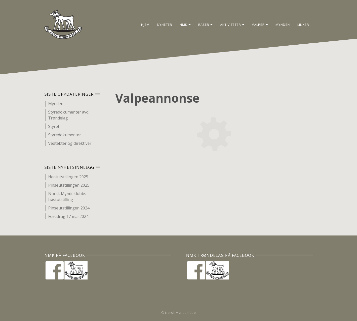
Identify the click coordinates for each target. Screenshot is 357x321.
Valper (260, 24)
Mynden (283, 24)
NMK (185, 24)
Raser (205, 24)
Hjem (145, 24)
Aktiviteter (232, 24)
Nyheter (164, 24)
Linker (303, 24)
